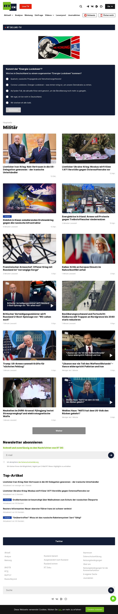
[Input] (59, 455)
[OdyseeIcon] (101, 6)
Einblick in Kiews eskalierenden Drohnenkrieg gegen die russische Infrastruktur (28, 221)
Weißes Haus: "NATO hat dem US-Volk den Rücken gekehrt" (85, 412)
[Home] (10, 6)
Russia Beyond (11, 579)
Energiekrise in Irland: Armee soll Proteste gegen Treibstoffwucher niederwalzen (85, 218)
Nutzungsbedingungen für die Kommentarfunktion (95, 569)
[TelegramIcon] (88, 6)
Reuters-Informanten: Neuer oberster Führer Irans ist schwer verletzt (37, 508)
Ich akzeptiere (23, 462)
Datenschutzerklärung (92, 556)
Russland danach (51, 556)
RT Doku (47, 567)
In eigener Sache (90, 574)
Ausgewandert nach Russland (56, 560)
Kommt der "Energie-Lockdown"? (24, 69)
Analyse (19, 15)
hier (59, 609)
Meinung (29, 15)
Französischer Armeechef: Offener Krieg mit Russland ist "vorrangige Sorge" (27, 268)
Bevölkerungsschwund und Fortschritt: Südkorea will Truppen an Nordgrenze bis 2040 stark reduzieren (88, 317)
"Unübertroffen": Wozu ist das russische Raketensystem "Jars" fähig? (47, 517)
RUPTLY (8, 575)
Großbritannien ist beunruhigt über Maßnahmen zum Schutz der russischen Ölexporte (55, 500)
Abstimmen (13, 110)
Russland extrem (51, 564)
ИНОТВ (8, 567)
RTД (6, 571)
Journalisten (74, 15)
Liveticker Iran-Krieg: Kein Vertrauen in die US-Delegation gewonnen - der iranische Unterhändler (28, 169)
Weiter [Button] (59, 430)
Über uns (87, 564)
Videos (49, 15)
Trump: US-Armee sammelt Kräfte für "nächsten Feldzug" (23, 365)
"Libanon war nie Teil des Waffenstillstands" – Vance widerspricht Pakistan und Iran (87, 365)
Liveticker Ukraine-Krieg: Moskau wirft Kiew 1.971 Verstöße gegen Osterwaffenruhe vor (86, 168)
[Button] (111, 455)
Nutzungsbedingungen (92, 560)
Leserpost (61, 15)
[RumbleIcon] (97, 6)
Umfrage (39, 15)
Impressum (87, 553)
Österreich (107, 15)
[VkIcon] (92, 6)
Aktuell (8, 15)
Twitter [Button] (59, 541)
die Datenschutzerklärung (28, 462)
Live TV (25, 6)
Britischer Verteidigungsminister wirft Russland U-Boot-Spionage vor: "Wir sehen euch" (27, 317)
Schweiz (89, 15)
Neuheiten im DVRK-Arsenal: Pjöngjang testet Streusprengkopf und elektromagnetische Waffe (28, 413)
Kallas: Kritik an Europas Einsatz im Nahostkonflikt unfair (81, 268)
